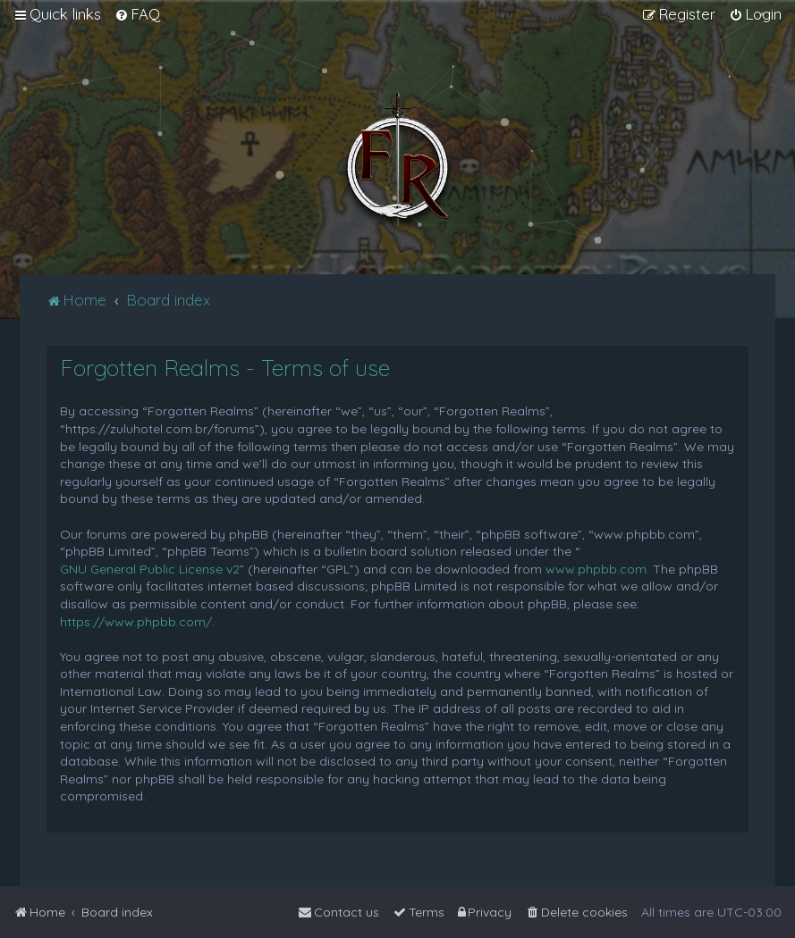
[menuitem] (137, 14)
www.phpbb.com (596, 569)
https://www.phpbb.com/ (136, 622)
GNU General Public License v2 (150, 569)
